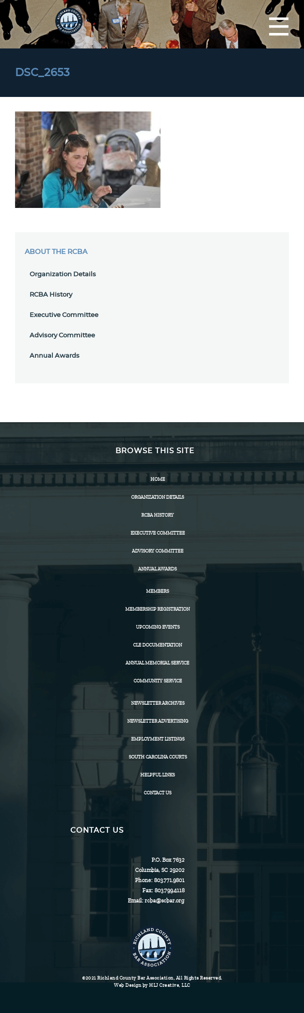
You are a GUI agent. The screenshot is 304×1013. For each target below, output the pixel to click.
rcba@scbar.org (164, 900)
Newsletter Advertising (157, 721)
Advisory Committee (62, 335)
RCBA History (51, 295)
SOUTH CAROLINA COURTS (157, 757)
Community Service (157, 680)
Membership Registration (157, 609)
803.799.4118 (169, 890)
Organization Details (63, 274)
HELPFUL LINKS (157, 774)
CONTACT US (157, 792)
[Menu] (278, 27)
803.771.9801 (169, 880)
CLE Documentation (157, 645)
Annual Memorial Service (157, 662)
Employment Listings (157, 739)
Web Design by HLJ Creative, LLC (152, 985)
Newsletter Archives (157, 703)
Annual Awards (55, 356)
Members (157, 591)
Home (157, 479)
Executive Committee (64, 315)
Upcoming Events (157, 627)
